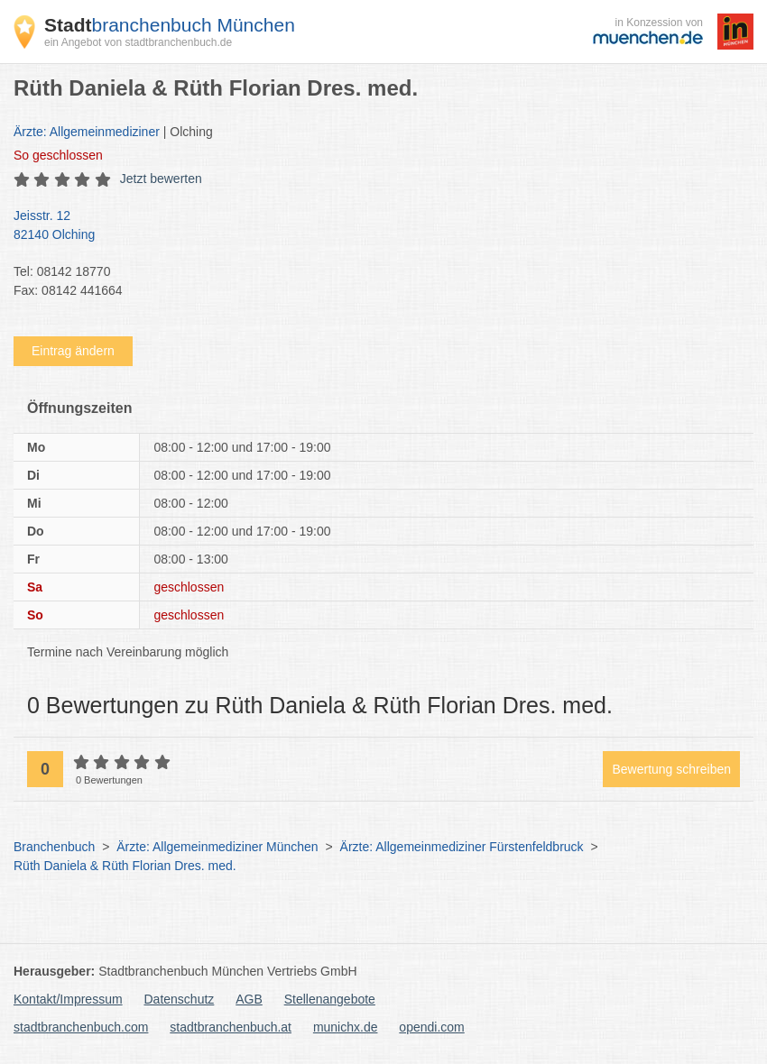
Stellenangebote (329, 999)
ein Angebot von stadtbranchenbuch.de (138, 42)
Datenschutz (179, 999)
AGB (249, 999)
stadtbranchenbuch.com (81, 1027)
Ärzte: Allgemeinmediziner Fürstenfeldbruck (462, 846)
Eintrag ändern (73, 351)
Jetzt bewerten (161, 178)
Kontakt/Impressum (68, 999)
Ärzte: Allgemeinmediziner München (217, 846)
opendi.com (431, 1027)
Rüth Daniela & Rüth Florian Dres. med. (125, 865)
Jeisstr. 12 (374, 226)
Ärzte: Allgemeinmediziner (87, 131)
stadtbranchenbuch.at (230, 1027)
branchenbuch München (169, 24)
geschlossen (58, 155)
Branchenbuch (54, 846)
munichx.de (345, 1027)
